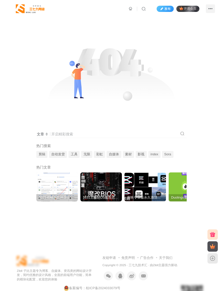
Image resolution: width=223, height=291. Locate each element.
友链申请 (109, 258)
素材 (128, 154)
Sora (167, 154)
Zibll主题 (159, 265)
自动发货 (58, 154)
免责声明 (128, 258)
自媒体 (114, 154)
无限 (86, 154)
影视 (141, 154)
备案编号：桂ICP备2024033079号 (92, 288)
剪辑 (42, 154)
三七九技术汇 (138, 265)
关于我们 (165, 258)
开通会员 (187, 8)
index (154, 154)
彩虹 (99, 154)
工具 (74, 154)
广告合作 (147, 258)
